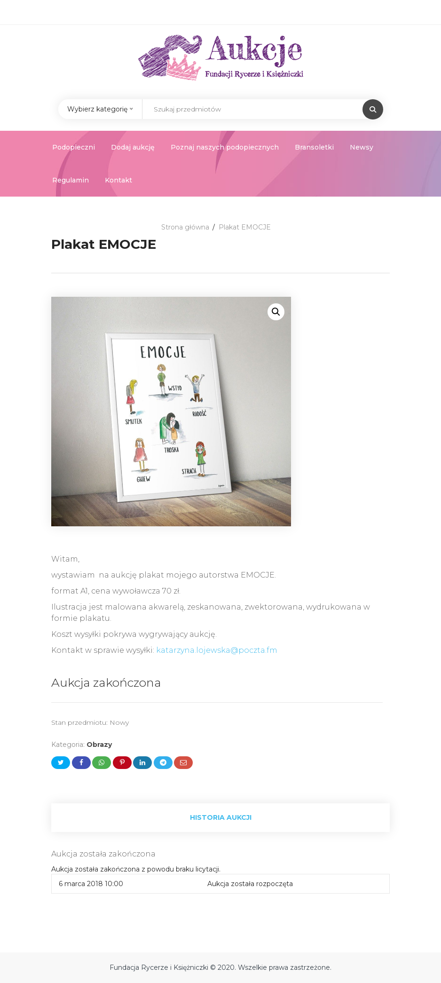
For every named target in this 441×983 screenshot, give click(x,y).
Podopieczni (73, 147)
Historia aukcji (221, 817)
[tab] (220, 817)
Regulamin (70, 180)
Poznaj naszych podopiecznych (225, 147)
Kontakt (118, 180)
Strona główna (185, 227)
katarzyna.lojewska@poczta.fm (216, 650)
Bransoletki (314, 147)
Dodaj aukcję (133, 147)
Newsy (361, 147)
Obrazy (99, 744)
